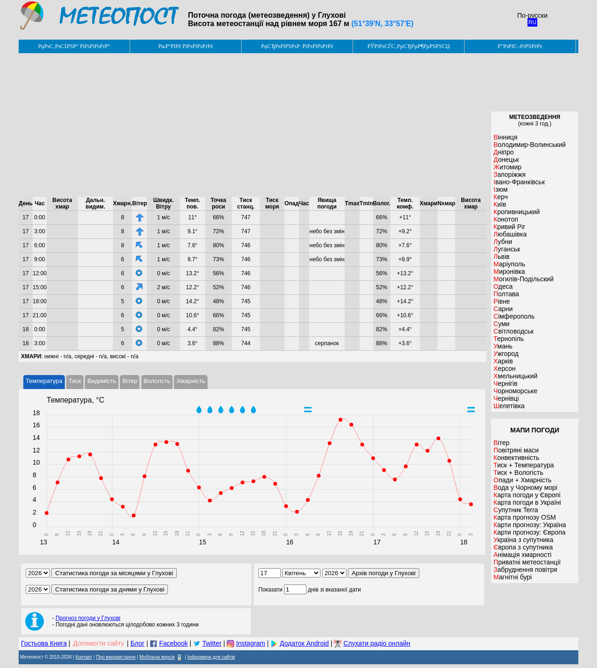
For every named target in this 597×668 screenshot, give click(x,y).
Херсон (504, 368)
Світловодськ (513, 331)
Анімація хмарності (522, 554)
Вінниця (505, 137)
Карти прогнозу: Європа (529, 532)
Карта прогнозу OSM (524, 517)
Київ (499, 204)
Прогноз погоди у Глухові (88, 618)
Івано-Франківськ (519, 182)
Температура (44, 380)
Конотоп (505, 219)
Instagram (250, 643)
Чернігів (505, 383)
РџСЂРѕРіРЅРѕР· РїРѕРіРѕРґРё (297, 46)
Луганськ (506, 249)
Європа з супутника (523, 547)
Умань (503, 346)
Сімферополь (514, 316)
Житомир (507, 167)
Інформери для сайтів (211, 657)
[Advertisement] (252, 125)
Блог (138, 643)
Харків (503, 361)
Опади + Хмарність (522, 480)
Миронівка (509, 271)
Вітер (129, 380)
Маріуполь (509, 264)
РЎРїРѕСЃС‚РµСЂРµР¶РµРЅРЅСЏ (409, 46)
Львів (501, 256)
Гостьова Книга (44, 643)
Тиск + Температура (523, 465)
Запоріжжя (509, 174)
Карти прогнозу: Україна (529, 525)
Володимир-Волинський (529, 144)
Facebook (173, 643)
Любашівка (510, 234)
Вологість (157, 380)
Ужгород (506, 353)
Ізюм (500, 189)
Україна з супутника (523, 539)
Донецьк (506, 159)
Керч (500, 197)
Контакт (84, 657)
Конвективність (516, 457)
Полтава (506, 294)
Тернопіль (508, 338)
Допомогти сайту (99, 643)
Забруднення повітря (525, 569)
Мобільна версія (157, 657)
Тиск (75, 380)
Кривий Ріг (509, 226)
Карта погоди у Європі (527, 495)
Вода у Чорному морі (525, 487)
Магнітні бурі (512, 577)
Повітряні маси (516, 450)
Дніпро (503, 152)
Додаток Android (304, 643)
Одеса (503, 286)
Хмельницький (515, 376)
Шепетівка (509, 406)
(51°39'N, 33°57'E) (382, 24)
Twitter (212, 643)
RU (532, 22)
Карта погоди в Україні (527, 502)
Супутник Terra (515, 510)
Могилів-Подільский (523, 279)
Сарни (503, 309)
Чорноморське (515, 391)
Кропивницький (516, 212)
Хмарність (190, 380)
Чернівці (506, 398)
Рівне (501, 301)
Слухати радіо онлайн (376, 643)
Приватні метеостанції (527, 562)
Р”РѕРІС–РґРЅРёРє (520, 46)
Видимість (101, 380)
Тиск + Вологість (518, 472)
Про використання (116, 657)
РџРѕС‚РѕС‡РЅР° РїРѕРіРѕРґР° (74, 46)
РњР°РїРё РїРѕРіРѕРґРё (185, 46)
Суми (501, 323)
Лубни (502, 241)
